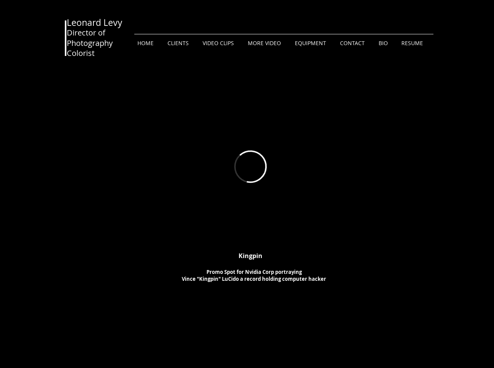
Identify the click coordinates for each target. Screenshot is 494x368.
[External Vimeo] (250, 166)
